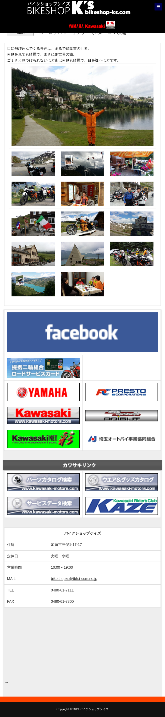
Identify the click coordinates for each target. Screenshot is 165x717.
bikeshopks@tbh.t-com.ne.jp (74, 579)
